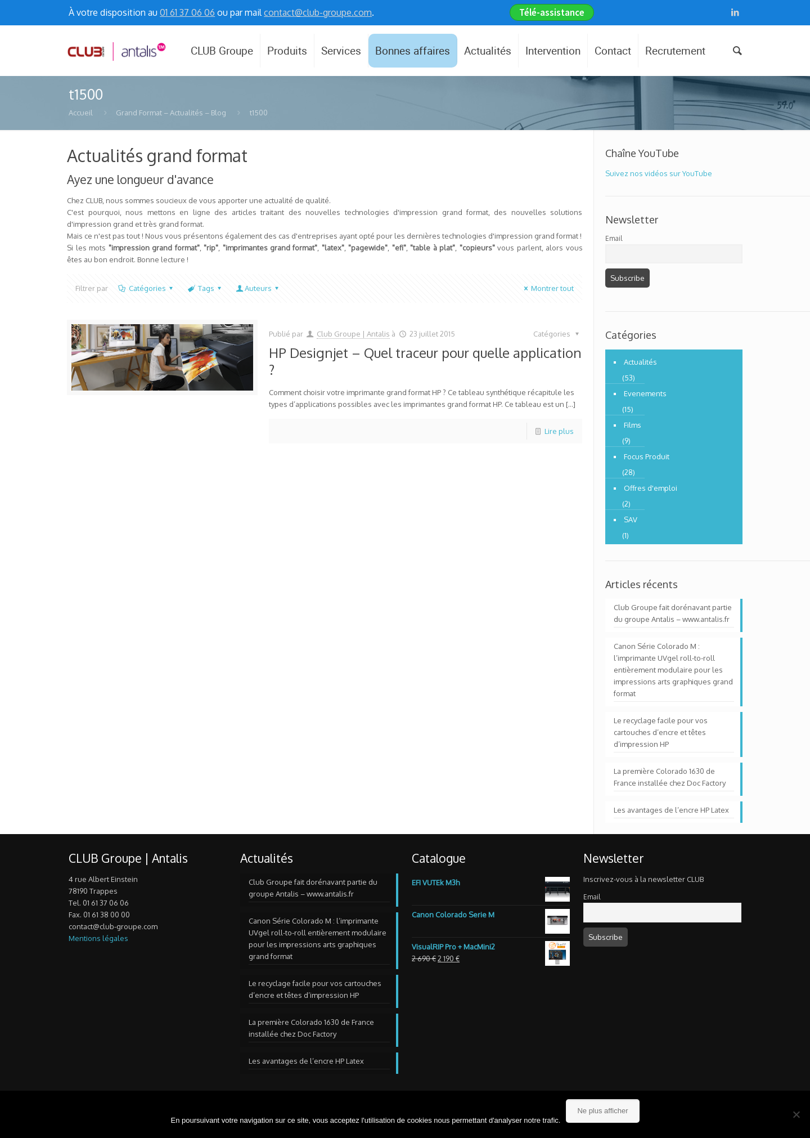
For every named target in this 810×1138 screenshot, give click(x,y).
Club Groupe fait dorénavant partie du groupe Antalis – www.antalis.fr (673, 613)
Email (613, 238)
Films (632, 424)
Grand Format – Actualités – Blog (171, 112)
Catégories (146, 288)
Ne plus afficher (602, 1110)
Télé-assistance (551, 12)
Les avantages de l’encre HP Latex (671, 809)
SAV (630, 519)
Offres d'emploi (650, 487)
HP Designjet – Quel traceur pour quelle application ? (425, 361)
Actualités (640, 361)
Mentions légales (98, 938)
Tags (205, 288)
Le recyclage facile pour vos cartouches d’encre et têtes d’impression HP (661, 732)
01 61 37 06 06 (187, 12)
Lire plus (559, 431)
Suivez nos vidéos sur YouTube (658, 173)
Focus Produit (646, 456)
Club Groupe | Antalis (353, 333)
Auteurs (258, 288)
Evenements (645, 393)
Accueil (81, 112)
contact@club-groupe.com (318, 12)
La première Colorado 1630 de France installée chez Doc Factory (670, 777)
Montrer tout (547, 288)
